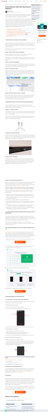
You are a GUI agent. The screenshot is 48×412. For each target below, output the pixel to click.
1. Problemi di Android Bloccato (42, 7)
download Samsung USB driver (20, 185)
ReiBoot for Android (42, 30)
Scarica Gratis (42, 36)
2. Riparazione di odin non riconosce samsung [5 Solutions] (16, 31)
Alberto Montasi (11, 11)
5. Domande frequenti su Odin (11, 35)
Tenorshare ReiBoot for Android (10, 232)
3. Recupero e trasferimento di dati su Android (42, 11)
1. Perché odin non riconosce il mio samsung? (14, 29)
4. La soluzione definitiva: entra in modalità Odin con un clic (16, 34)
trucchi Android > (11, 4)
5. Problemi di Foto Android (42, 15)
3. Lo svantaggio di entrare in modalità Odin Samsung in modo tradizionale (18, 32)
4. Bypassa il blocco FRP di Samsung (41, 13)
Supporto (36, 1)
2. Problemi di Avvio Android (42, 8)
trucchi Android (19, 12)
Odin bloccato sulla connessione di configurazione (14, 359)
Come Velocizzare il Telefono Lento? (12, 407)
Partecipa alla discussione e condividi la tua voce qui (16, 400)
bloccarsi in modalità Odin (19, 372)
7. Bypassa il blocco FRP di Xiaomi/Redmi (41, 19)
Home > (7, 4)
